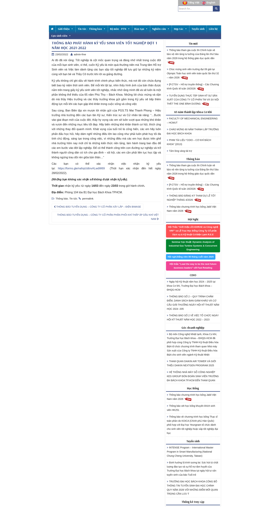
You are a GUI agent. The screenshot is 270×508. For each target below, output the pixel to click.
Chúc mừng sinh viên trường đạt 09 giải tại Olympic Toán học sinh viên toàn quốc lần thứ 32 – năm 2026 (193, 74)
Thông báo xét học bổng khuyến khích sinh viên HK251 (191, 407)
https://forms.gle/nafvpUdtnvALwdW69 (81, 168)
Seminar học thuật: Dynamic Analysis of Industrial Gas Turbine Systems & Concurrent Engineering (193, 246)
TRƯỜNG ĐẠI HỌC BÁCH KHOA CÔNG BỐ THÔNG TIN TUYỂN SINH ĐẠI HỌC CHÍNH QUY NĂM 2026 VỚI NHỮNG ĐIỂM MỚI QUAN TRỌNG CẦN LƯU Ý (192, 487)
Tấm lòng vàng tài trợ (179, 151)
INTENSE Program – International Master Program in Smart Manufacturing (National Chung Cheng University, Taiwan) (190, 451)
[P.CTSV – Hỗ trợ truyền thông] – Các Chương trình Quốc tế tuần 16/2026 (193, 87)
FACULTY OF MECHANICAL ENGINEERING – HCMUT (192, 120)
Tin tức (73, 198)
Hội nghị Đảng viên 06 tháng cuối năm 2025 (191, 256)
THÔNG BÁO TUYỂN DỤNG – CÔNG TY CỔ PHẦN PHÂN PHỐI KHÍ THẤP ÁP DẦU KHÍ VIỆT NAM (108, 216)
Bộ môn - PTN (120, 28)
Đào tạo (141, 28)
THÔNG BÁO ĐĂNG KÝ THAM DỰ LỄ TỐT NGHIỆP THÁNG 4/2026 (191, 198)
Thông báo (62, 198)
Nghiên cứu (161, 28)
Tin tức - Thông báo (92, 28)
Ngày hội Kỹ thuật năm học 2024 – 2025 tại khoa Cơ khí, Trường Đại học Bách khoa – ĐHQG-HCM (191, 285)
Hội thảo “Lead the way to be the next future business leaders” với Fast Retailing (193, 266)
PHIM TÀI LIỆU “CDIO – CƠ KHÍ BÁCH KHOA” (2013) (189, 142)
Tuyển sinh (198, 28)
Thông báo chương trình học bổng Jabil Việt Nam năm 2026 (191, 209)
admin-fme (80, 54)
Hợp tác (180, 28)
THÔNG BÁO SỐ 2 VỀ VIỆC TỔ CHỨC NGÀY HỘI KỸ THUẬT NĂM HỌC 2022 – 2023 (193, 317)
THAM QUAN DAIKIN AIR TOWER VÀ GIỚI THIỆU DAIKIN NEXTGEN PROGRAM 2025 (191, 363)
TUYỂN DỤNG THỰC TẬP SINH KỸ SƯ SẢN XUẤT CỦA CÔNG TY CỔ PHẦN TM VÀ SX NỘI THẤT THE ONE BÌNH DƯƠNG (193, 100)
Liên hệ (213, 28)
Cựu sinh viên (61, 35)
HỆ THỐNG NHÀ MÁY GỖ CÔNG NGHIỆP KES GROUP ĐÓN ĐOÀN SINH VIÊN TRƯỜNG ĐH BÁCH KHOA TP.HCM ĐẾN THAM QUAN (193, 376)
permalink (87, 198)
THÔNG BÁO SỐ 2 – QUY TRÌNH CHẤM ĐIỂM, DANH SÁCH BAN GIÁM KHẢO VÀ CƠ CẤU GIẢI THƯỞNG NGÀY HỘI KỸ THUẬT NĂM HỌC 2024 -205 (193, 302)
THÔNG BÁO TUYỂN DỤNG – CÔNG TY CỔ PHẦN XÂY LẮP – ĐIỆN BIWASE (97, 206)
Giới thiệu (65, 28)
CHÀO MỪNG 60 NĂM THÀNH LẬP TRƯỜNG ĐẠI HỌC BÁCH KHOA (193, 131)
